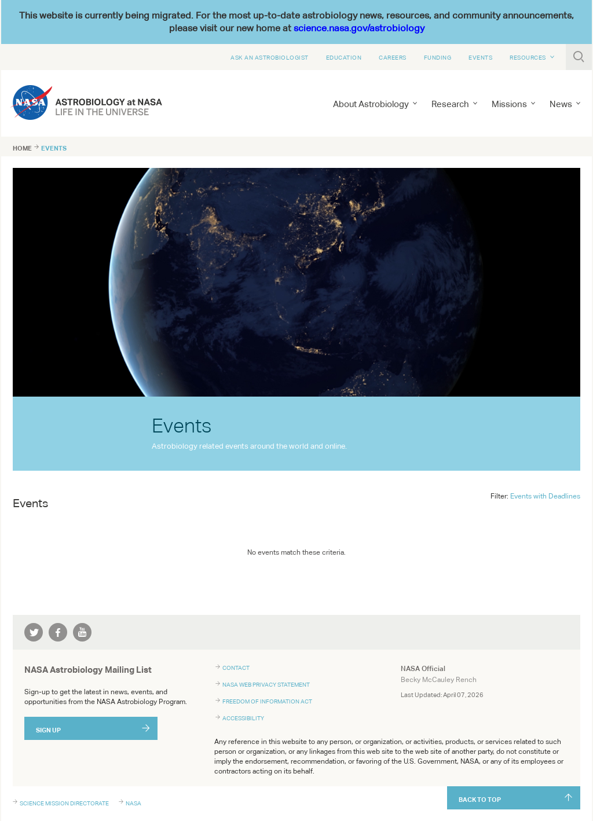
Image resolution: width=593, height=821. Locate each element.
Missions (509, 104)
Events (480, 57)
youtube (82, 632)
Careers (393, 57)
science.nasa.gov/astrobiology (359, 28)
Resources (528, 57)
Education (344, 57)
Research (450, 104)
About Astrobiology (371, 104)
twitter (33, 632)
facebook (58, 632)
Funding (438, 57)
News (561, 104)
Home (22, 148)
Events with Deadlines (545, 496)
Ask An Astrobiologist (269, 57)
